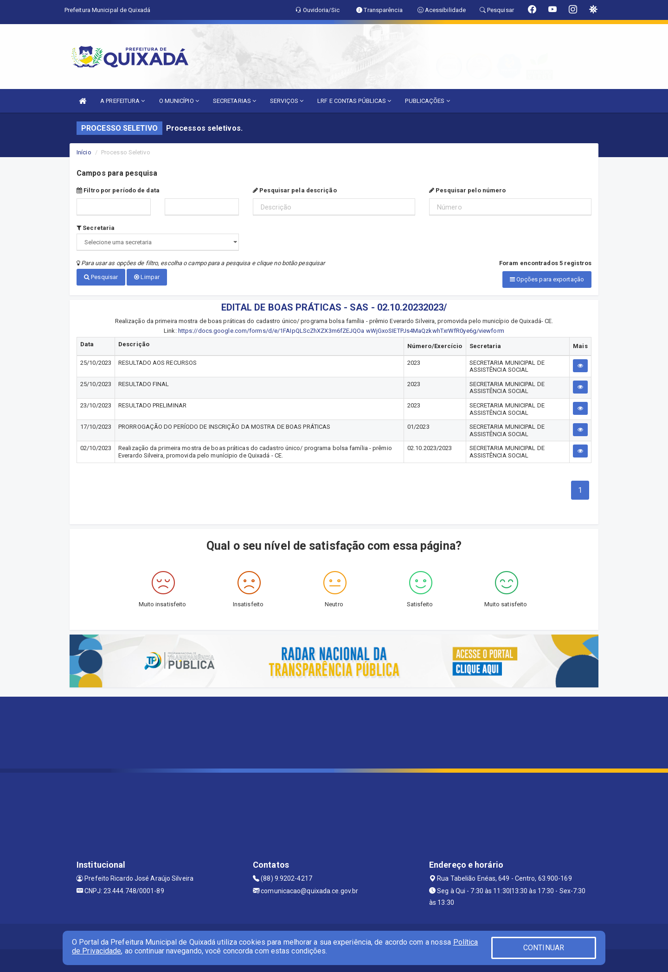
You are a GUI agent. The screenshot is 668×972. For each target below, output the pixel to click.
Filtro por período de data (118, 190)
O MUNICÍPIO (179, 100)
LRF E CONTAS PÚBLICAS (354, 100)
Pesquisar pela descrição (295, 190)
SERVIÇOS (286, 100)
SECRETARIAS (234, 100)
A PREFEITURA (122, 100)
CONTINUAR (543, 947)
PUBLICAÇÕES (427, 100)
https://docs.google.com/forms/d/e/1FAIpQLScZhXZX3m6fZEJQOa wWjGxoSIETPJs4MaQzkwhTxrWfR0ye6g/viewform (341, 329)
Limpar (147, 276)
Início (84, 152)
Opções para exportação (547, 279)
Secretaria (96, 227)
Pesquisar (101, 276)
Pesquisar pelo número (467, 190)
